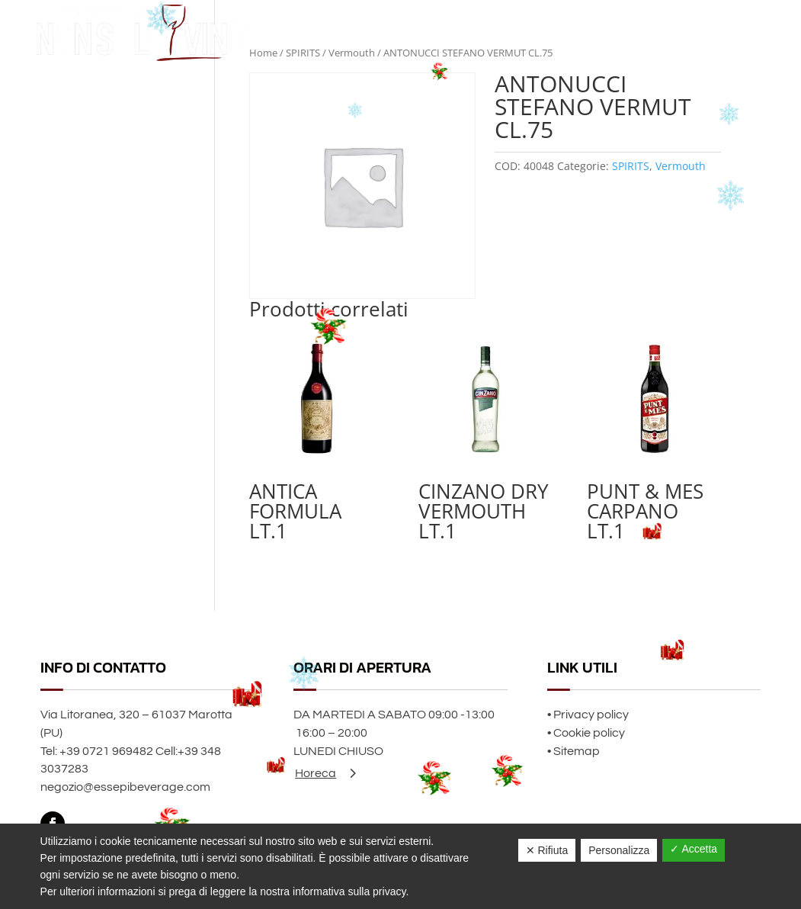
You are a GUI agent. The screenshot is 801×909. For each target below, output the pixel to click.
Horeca (315, 773)
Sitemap (576, 751)
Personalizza (618, 850)
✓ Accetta (693, 849)
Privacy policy (591, 714)
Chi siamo (684, 32)
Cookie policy (589, 733)
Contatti (738, 32)
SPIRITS (630, 166)
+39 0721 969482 (106, 751)
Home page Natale (604, 32)
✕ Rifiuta (547, 850)
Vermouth (680, 166)
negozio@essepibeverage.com (125, 787)
